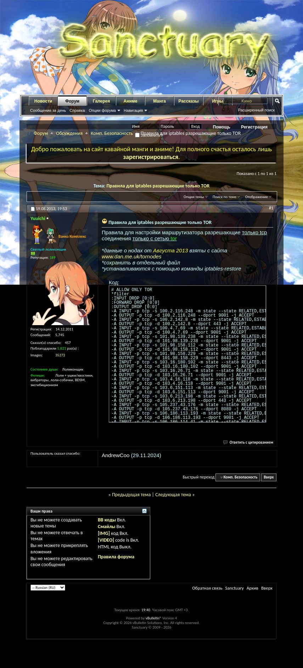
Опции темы (194, 197)
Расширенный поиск (256, 110)
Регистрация (254, 127)
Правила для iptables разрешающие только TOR (157, 186)
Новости (43, 101)
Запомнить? (149, 135)
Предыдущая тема (131, 495)
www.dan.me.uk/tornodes (131, 256)
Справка (77, 110)
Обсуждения (69, 133)
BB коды (107, 520)
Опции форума (102, 110)
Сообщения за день (48, 110)
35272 (60, 355)
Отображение (256, 197)
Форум (72, 101)
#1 (271, 208)
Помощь (221, 127)
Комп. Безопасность (112, 133)
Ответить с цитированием (248, 442)
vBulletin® (154, 618)
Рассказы (189, 101)
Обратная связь (207, 588)
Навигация (133, 110)
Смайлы (106, 527)
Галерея (101, 101)
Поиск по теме (224, 197)
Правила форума (116, 557)
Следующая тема (173, 495)
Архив (252, 588)
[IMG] (104, 533)
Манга (159, 101)
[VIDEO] (106, 540)
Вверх (269, 477)
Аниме (131, 101)
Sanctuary (234, 588)
